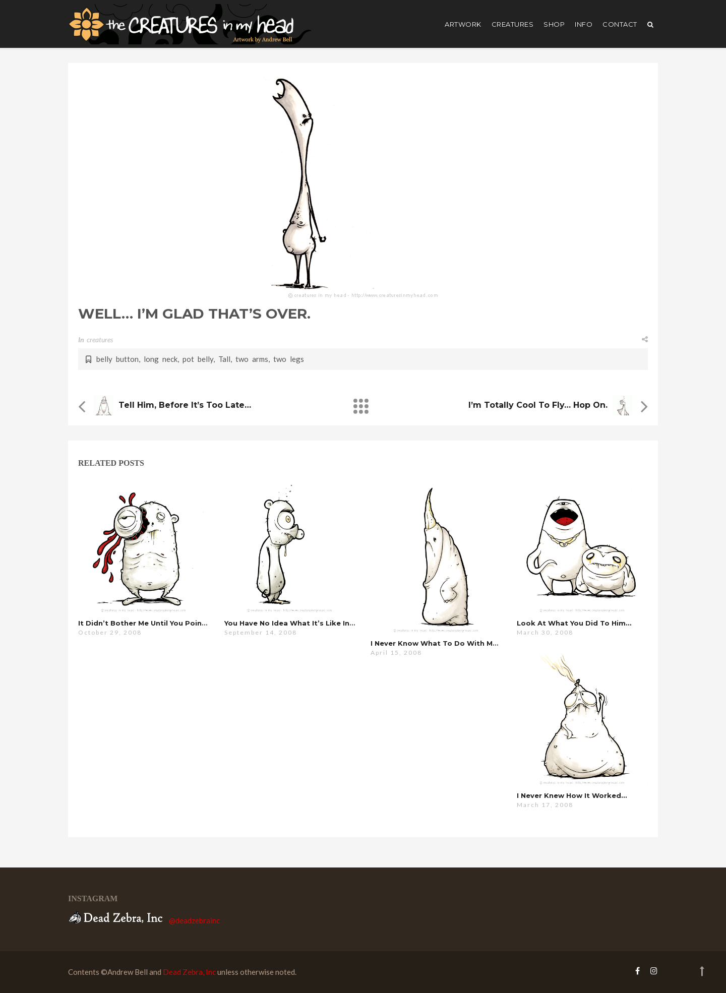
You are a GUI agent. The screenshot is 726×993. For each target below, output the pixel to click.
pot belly (198, 358)
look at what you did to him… (574, 623)
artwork (463, 24)
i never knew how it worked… (572, 795)
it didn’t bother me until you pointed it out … (162, 623)
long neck (160, 358)
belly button (117, 358)
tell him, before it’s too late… (184, 405)
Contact (619, 24)
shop (554, 24)
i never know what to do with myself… (443, 643)
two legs (288, 358)
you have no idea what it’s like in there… (301, 623)
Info (583, 24)
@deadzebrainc (194, 920)
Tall (224, 358)
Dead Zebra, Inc (189, 971)
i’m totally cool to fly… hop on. (538, 405)
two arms (251, 358)
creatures (513, 24)
